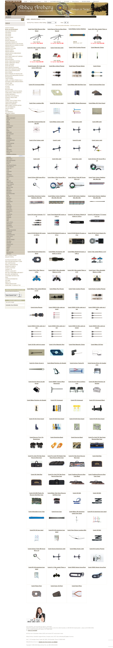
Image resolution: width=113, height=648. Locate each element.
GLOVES (7, 86)
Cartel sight (36, 158)
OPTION (9, 200)
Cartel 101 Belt (77, 493)
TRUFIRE (9, 242)
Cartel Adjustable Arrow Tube (37, 511)
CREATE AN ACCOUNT (11, 283)
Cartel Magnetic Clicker (97, 47)
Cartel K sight (57, 140)
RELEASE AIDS (9, 89)
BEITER (8, 135)
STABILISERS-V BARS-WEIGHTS (13, 92)
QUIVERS (7, 88)
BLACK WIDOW (10, 143)
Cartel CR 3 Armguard (57, 400)
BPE (8, 148)
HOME (25, 1)
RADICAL (9, 204)
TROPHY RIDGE (11, 239)
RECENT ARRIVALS (10, 40)
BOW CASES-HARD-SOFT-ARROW (13, 56)
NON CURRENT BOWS (11, 255)
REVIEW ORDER (86, 1)
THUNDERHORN (11, 234)
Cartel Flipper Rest (36, 586)
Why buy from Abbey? (35, 1)
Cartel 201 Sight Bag (36, 474)
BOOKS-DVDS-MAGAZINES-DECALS (14, 75)
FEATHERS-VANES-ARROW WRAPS (14, 81)
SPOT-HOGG (10, 227)
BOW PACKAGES (9, 59)
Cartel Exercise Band (77, 437)
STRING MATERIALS (10, 94)
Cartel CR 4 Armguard (77, 400)
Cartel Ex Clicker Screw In (36, 363)
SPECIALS (7, 39)
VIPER (8, 247)
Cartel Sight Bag (97, 456)
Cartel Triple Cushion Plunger (77, 288)
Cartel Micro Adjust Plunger (56, 66)
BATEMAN (9, 127)
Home (28, 19)
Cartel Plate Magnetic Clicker (77, 344)
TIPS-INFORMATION (10, 107)
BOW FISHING (8, 58)
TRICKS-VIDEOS (9, 108)
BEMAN (8, 137)
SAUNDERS (9, 211)
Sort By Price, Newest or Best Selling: (36, 22)
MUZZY (8, 196)
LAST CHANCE (10, 184)
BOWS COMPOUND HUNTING (12, 61)
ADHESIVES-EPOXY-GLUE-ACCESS (14, 43)
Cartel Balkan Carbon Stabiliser (77, 29)
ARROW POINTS (9, 50)
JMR (8, 179)
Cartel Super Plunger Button (77, 66)
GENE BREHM (10, 166)
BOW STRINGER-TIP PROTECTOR (13, 73)
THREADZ (9, 233)
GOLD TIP (9, 168)
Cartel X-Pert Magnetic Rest (56, 344)
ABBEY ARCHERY (11, 118)
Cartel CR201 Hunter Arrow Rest (97, 567)
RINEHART (9, 206)
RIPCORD (9, 208)
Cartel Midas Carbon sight (56, 121)
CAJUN (8, 152)
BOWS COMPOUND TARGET (12, 62)
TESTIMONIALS (9, 111)
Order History (75, 1)
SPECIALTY (9, 223)
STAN (8, 228)
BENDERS (9, 138)
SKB (8, 220)
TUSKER (9, 246)
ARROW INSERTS (9, 51)
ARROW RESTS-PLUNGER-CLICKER (14, 45)
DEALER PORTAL (9, 257)
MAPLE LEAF (10, 187)
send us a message (32, 630)
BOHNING (9, 145)
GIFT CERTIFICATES (10, 263)
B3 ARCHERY (10, 126)
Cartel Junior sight (97, 140)
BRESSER (9, 149)
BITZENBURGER (11, 140)
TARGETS (7, 99)
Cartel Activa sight (77, 121)
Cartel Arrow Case (57, 511)
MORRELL (9, 192)
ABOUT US (8, 282)
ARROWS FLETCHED (10, 48)
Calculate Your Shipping (12, 305)
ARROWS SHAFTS (9, 46)
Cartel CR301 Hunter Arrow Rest (77, 567)
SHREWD (9, 217)
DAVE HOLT (9, 158)
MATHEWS (9, 190)
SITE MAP (7, 280)
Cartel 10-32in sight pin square (36, 344)
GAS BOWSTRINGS (11, 165)
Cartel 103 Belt (97, 530)
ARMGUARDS (8, 54)
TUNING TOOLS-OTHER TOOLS (13, 100)
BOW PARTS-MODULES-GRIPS (13, 69)
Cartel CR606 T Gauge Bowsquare (77, 103)
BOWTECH (9, 146)
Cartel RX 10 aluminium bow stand (97, 511)
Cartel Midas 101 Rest (97, 344)
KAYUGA (9, 181)
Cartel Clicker (97, 66)
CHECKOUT (96, 1)
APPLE (8, 122)
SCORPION (9, 214)
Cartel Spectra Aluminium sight (56, 548)
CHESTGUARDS (9, 78)
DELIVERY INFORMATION (11, 274)
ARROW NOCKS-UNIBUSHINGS (13, 53)
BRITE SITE (9, 151)
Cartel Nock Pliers (77, 586)
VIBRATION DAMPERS (10, 103)
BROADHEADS (9, 77)
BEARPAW (9, 132)
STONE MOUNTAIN (11, 230)
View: (62, 22)
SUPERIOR (9, 231)
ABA (8, 116)
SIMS (8, 219)
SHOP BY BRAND (9, 27)
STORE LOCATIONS (10, 267)
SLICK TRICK (10, 222)
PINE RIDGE (10, 201)
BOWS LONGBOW (9, 64)
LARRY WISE (10, 182)
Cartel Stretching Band (56, 437)
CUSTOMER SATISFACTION (12, 275)
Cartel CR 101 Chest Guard (36, 418)
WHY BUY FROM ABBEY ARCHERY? (14, 272)
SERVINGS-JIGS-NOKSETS (12, 96)
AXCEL (8, 124)
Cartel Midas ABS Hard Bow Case (77, 84)
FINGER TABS (8, 83)
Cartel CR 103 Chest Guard (76, 418)
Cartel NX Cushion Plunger (97, 548)
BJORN (8, 141)
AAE (8, 115)
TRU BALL (9, 241)
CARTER (9, 157)
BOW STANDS (8, 72)
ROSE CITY (9, 209)
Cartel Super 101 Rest (57, 586)
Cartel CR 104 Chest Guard (97, 418)
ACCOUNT (66, 1)
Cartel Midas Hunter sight (77, 548)
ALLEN (8, 119)
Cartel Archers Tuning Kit (77, 363)
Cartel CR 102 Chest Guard (56, 418)
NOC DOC (9, 198)
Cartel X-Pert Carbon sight (36, 140)
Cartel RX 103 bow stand (56, 103)
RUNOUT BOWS (9, 37)
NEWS (6, 110)
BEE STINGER (10, 133)
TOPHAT (9, 238)
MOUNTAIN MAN (11, 193)
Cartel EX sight (77, 140)
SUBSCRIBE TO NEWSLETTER (13, 285)
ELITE (8, 163)
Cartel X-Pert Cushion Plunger (77, 47)
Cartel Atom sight (77, 158)
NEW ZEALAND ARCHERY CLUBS (13, 261)
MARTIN (9, 189)
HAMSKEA (9, 174)
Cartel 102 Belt (97, 493)
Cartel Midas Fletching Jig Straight (36, 400)
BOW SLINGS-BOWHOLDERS (12, 70)
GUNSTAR (9, 171)
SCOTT (8, 212)
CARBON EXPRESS (11, 154)
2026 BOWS (8, 32)
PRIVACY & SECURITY (10, 271)
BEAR (8, 130)
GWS (8, 173)
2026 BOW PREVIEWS (10, 31)
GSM (8, 170)
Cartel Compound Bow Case (97, 84)
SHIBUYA (9, 215)
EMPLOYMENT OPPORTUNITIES (13, 105)
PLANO (8, 203)
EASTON (9, 162)
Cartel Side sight (56, 158)
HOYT (8, 177)
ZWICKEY (9, 253)
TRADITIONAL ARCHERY (11, 102)
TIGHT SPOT (10, 236)
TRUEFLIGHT (10, 244)
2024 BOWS (8, 35)
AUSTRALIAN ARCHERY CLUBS (13, 260)
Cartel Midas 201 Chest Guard (97, 103)
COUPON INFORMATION (11, 279)
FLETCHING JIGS (9, 84)
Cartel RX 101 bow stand (36, 530)
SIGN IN (7, 23)
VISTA (8, 249)
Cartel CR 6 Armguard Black (97, 400)
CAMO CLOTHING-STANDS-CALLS (13, 80)
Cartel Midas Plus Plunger (56, 288)
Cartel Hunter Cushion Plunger (96, 288)
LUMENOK (9, 185)
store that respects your (48, 642)
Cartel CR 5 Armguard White (36, 84)
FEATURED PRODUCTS (11, 42)
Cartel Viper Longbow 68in (36, 103)
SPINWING (9, 225)
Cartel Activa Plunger (36, 307)
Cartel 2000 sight (97, 121)
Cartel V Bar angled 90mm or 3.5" (97, 251)
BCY (8, 129)
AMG (8, 121)
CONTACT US (8, 269)
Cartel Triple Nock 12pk (57, 47)
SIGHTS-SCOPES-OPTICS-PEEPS (13, 91)
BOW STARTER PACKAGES (12, 67)
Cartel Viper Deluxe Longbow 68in (77, 530)
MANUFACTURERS (35, 19)
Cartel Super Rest (57, 84)
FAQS (6, 277)
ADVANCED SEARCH (10, 266)
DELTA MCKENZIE (11, 160)
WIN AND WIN (10, 252)
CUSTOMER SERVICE (55, 1)
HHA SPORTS (10, 176)
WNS (8, 250)
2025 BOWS (8, 34)
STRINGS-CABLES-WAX (11, 97)
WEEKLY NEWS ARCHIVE (11, 264)
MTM (8, 195)
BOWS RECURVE (9, 65)
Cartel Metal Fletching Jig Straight (56, 363)
